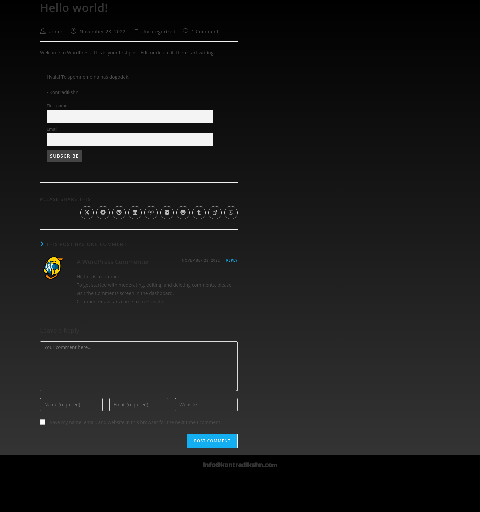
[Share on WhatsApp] (231, 212)
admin (56, 31)
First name (57, 106)
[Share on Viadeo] (215, 212)
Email (52, 129)
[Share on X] (87, 212)
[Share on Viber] (151, 212)
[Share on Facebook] (103, 212)
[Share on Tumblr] (199, 212)
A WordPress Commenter (113, 262)
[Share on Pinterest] (119, 212)
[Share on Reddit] (183, 212)
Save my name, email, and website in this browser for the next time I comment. (136, 422)
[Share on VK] (167, 212)
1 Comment (205, 31)
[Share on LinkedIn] (135, 212)
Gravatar (155, 301)
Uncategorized (159, 31)
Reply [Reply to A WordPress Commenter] (232, 260)
